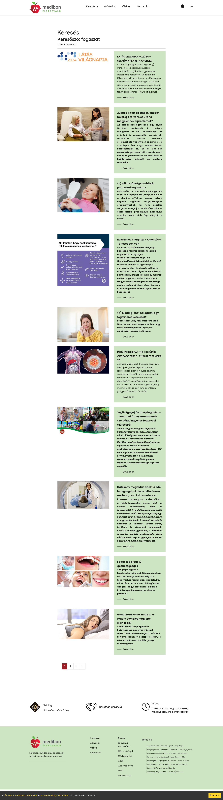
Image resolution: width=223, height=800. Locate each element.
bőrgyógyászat (153, 749)
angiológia (179, 746)
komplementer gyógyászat (158, 757)
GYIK (120, 770)
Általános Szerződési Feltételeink (21, 795)
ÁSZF (120, 760)
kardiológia (182, 753)
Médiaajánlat (125, 756)
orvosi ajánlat (183, 760)
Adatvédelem (125, 765)
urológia (171, 772)
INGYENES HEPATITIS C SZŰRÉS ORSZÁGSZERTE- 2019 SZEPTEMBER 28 (139, 356)
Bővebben (128, 97)
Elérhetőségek (125, 751)
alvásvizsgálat (167, 746)
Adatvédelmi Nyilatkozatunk (54, 795)
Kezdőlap (92, 6)
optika (173, 760)
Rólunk (121, 738)
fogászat (173, 749)
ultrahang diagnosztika (156, 772)
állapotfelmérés (152, 746)
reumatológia (163, 764)
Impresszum (124, 775)
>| (82, 666)
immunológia (171, 753)
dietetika (164, 749)
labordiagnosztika (178, 757)
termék (172, 768)
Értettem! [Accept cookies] (214, 795)
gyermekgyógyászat (155, 753)
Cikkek (126, 6)
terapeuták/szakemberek (157, 768)
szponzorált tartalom (179, 764)
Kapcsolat (143, 6)
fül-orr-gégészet (186, 749)
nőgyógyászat (163, 760)
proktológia (151, 764)
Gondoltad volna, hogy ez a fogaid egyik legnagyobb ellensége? (135, 619)
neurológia (151, 760)
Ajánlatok (110, 6)
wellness (179, 772)
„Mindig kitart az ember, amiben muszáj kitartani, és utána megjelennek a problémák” (138, 117)
